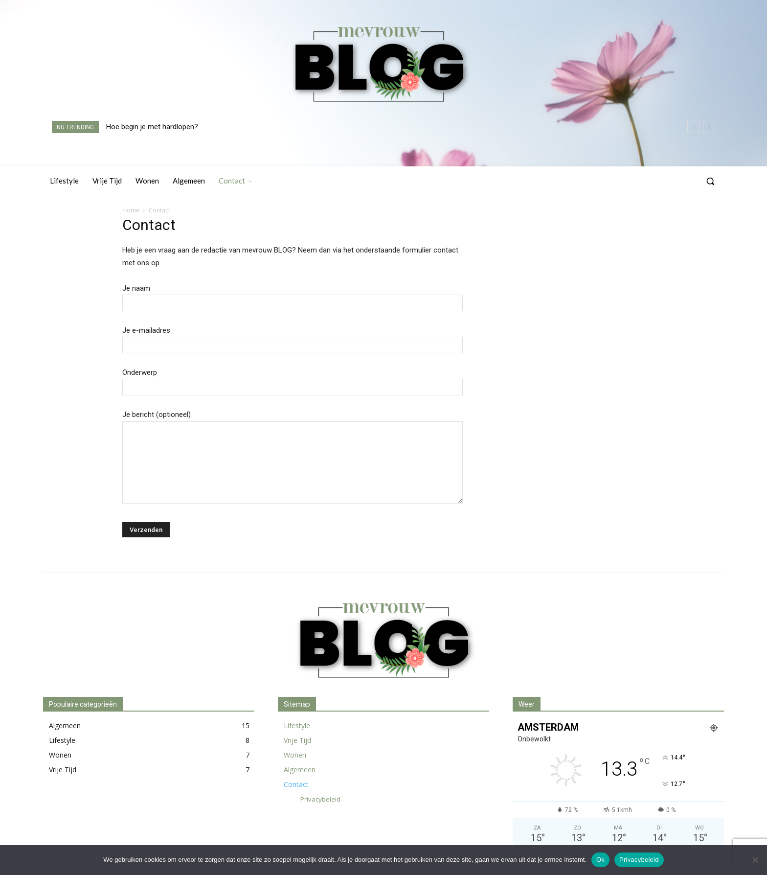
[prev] (693, 127)
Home (130, 210)
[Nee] (755, 860)
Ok (600, 859)
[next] (709, 127)
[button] (710, 181)
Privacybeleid (639, 859)
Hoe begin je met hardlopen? (152, 126)
